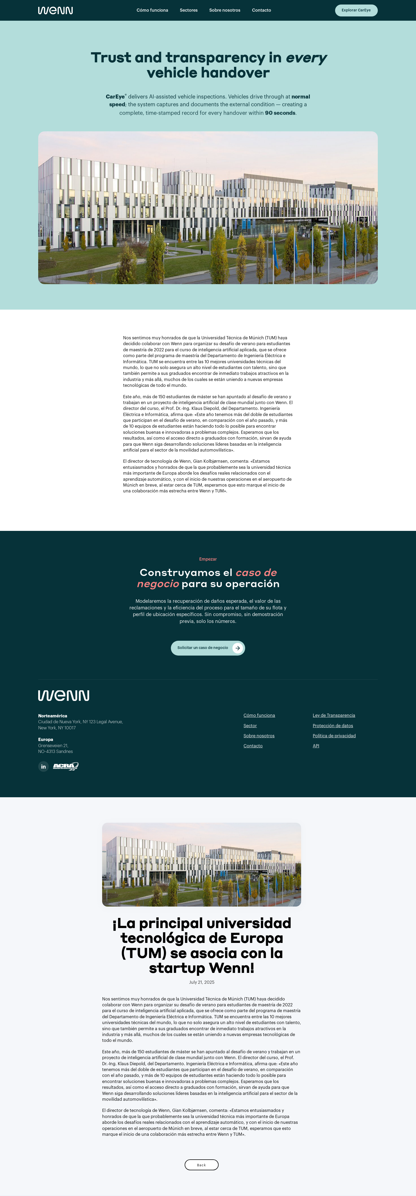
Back (201, 1165)
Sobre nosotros (224, 10)
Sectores (189, 10)
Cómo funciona (152, 10)
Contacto (261, 10)
